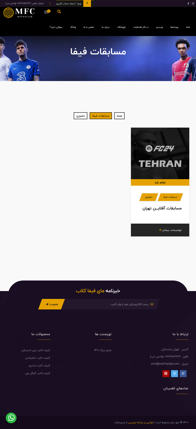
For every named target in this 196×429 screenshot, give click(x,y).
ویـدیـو (159, 27)
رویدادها (174, 27)
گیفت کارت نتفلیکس (37, 357)
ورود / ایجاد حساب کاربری (73, 3)
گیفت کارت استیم (39, 365)
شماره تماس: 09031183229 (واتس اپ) (25, 3)
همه (119, 115)
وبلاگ (73, 27)
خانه (188, 27)
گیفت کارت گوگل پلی (37, 373)
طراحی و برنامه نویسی (140, 422)
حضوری (80, 115)
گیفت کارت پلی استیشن (36, 350)
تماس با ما (89, 27)
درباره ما (106, 27)
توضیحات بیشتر (170, 230)
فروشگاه (121, 27)
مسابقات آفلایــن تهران (162, 208)
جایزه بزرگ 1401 (103, 350)
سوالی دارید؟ (56, 27)
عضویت (52, 304)
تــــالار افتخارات (141, 27)
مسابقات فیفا (100, 115)
